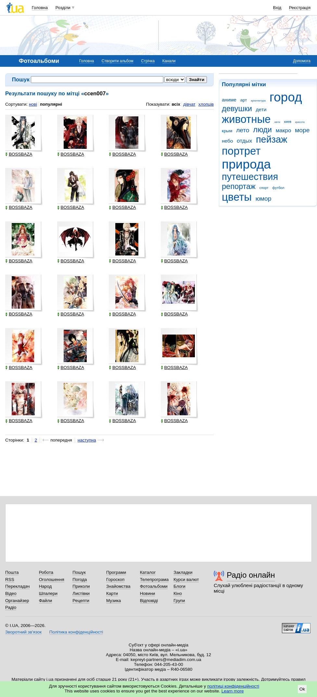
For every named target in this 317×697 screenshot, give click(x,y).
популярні (51, 104)
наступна (87, 440)
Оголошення (51, 579)
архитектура (258, 100)
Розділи (63, 7)
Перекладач (17, 586)
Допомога (302, 61)
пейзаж (271, 139)
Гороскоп (115, 579)
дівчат (189, 104)
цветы (237, 197)
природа (246, 164)
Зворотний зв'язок (23, 632)
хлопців (206, 104)
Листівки (81, 593)
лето (242, 130)
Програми (116, 572)
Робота (46, 572)
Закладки (182, 572)
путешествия (250, 176)
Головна (40, 7)
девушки (237, 108)
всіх (175, 104)
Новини (147, 593)
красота (300, 122)
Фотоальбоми (154, 586)
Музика (113, 600)
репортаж (239, 186)
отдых (244, 141)
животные (246, 119)
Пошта (12, 572)
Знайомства (118, 586)
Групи (179, 600)
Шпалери (48, 593)
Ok (302, 689)
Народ (45, 586)
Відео (11, 593)
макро (283, 130)
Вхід (277, 7)
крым (227, 130)
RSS (9, 579)
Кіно (177, 593)
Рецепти (80, 600)
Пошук (79, 572)
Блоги (179, 586)
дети (261, 109)
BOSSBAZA (18, 154)
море (302, 130)
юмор (264, 198)
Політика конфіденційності (76, 632)
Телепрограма (154, 579)
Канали (169, 61)
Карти (112, 593)
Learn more (233, 691)
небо (227, 141)
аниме (229, 99)
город (286, 97)
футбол (278, 188)
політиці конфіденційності (233, 686)
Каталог (148, 572)
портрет (241, 151)
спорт (264, 188)
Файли (45, 600)
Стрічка (148, 61)
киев (287, 122)
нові (33, 104)
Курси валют (186, 579)
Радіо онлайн (251, 575)
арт (243, 100)
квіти (277, 122)
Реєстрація (300, 7)
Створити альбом (117, 61)
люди (262, 129)
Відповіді (149, 600)
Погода (79, 579)
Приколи (81, 586)
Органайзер (17, 600)
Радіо (10, 607)
